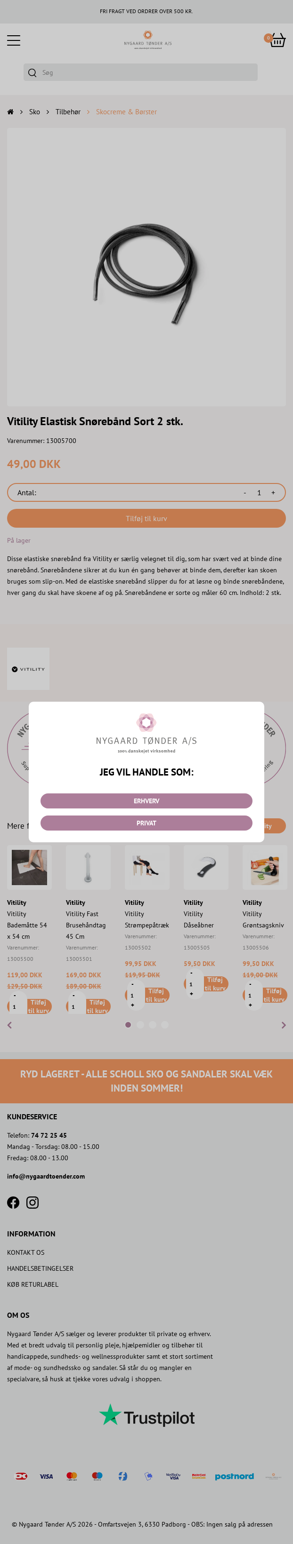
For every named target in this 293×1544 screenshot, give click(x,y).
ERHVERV (146, 801)
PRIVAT (146, 823)
